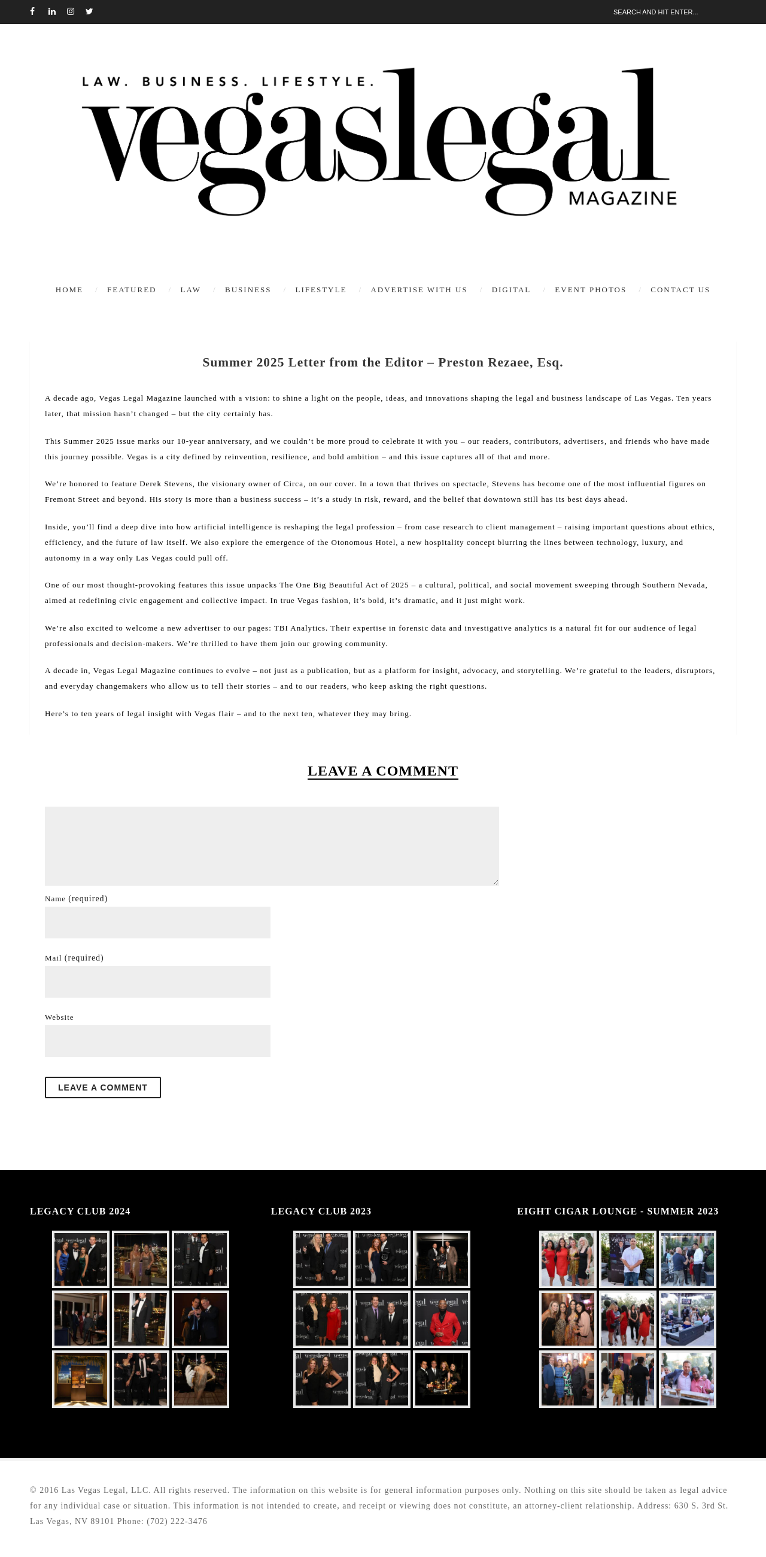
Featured (131, 289)
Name (76, 898)
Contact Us (680, 289)
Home (69, 289)
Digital (511, 289)
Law (191, 289)
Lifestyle (320, 289)
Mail (74, 957)
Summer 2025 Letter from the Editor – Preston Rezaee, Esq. (383, 362)
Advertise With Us (418, 289)
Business (248, 289)
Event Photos (591, 289)
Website (59, 1017)
